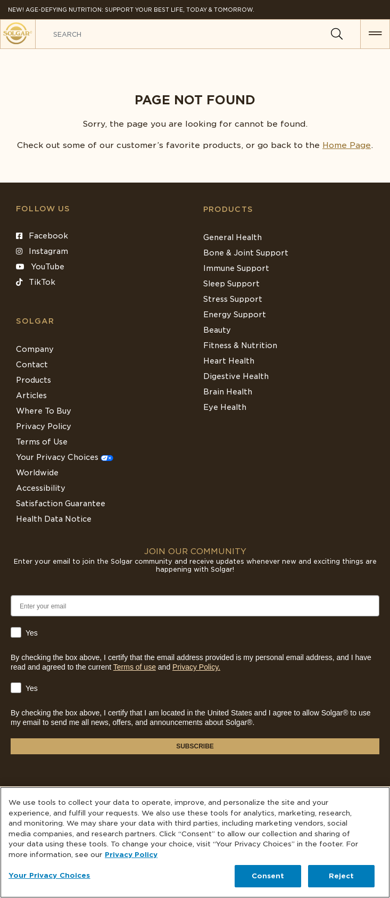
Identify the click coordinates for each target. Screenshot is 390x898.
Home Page (346, 145)
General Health (232, 237)
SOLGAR (35, 321)
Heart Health (228, 361)
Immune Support (236, 268)
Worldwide (37, 472)
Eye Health (224, 407)
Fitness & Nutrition (240, 345)
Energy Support (234, 314)
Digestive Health (236, 376)
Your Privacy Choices (64, 457)
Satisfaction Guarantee (60, 503)
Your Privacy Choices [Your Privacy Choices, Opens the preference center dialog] (49, 875)
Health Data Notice (54, 519)
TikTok (35, 282)
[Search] (337, 34)
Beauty (217, 330)
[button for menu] (375, 34)
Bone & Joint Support (245, 253)
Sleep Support (231, 283)
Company (35, 349)
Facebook (42, 236)
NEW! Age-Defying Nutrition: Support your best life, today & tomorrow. (131, 9)
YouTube (40, 266)
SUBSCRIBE (195, 746)
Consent (268, 876)
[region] (195, 842)
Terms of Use (42, 442)
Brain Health (227, 392)
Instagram (42, 251)
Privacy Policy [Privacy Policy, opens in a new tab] (131, 855)
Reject (341, 876)
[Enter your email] (195, 605)
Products (228, 209)
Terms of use (134, 667)
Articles (31, 395)
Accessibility (40, 488)
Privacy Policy (43, 426)
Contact (32, 364)
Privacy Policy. (196, 667)
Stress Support (232, 299)
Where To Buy (43, 411)
